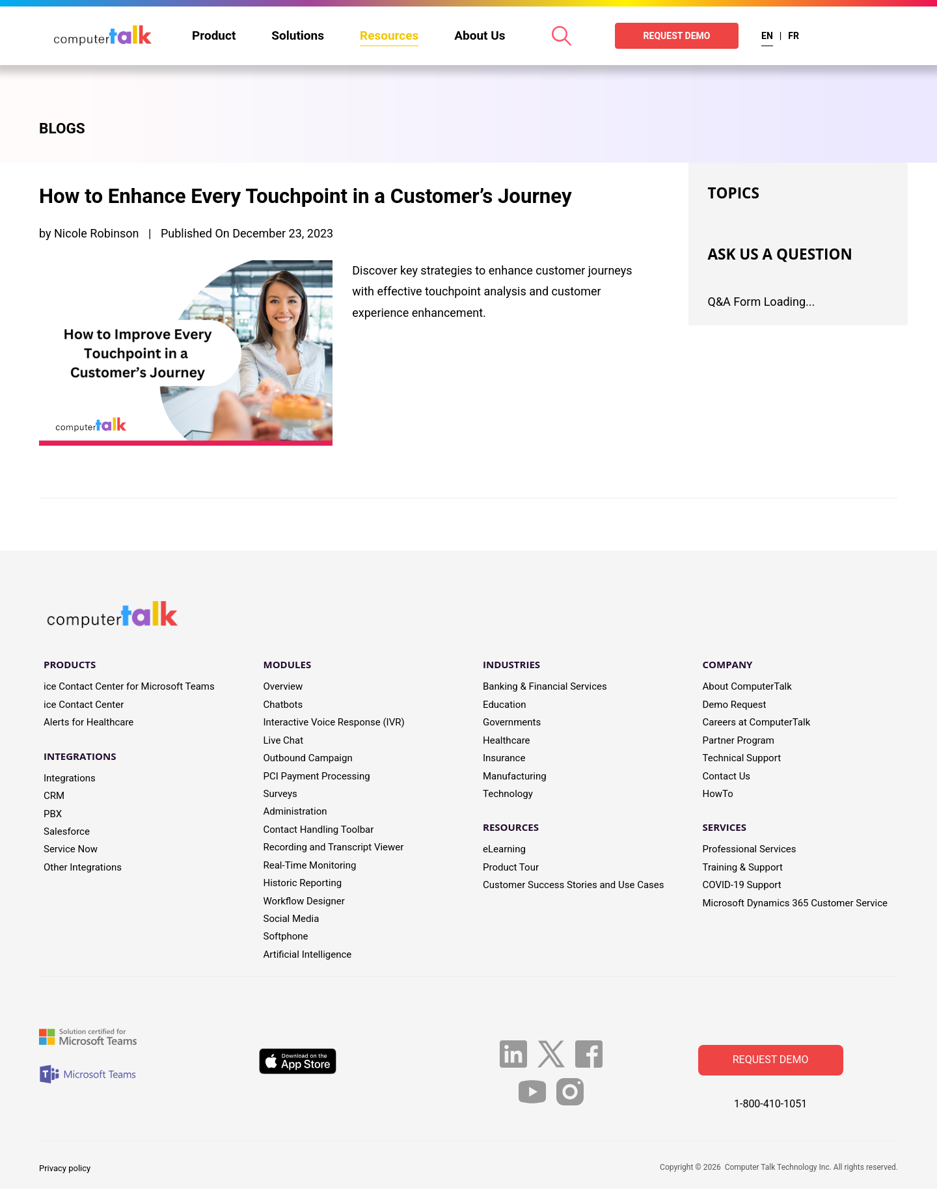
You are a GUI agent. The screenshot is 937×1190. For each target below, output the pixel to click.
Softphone (286, 937)
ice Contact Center (84, 705)
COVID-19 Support (742, 886)
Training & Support (743, 868)
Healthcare (506, 741)
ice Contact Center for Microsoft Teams (129, 688)
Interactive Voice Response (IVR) (334, 723)
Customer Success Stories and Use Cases (573, 886)
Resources (389, 35)
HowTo (718, 794)
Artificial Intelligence (308, 955)
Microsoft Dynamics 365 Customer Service (795, 904)
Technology (508, 794)
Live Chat (284, 741)
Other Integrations (83, 868)
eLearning (504, 850)
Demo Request (735, 705)
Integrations (70, 779)
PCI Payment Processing (317, 777)
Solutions (297, 35)
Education (504, 705)
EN (767, 36)
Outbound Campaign (308, 759)
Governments (512, 723)
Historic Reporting (303, 883)
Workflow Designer (304, 902)
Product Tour (511, 868)
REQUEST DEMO (677, 36)
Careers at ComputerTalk (757, 723)
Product (214, 35)
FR (793, 36)
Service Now (71, 850)
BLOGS (63, 129)
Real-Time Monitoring (310, 866)
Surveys (280, 794)
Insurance (504, 759)
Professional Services (749, 850)
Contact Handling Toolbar (319, 830)
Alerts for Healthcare (88, 723)
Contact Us (727, 777)
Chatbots (283, 705)
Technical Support (742, 759)
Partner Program (738, 741)
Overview (283, 688)
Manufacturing (515, 777)
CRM (54, 797)
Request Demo (771, 1061)
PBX (53, 814)
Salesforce (67, 832)
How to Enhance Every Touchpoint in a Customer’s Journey (321, 196)
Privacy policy (64, 1169)
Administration (295, 812)
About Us (479, 35)
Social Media (291, 919)
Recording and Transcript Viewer (334, 848)
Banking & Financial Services (545, 688)
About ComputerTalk (747, 688)
